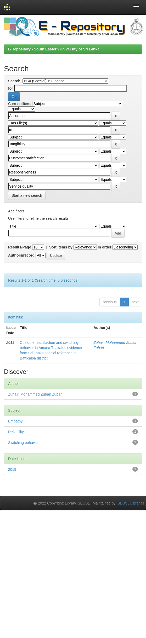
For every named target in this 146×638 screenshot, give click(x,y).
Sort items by (60, 247)
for (10, 88)
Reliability (16, 432)
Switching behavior (23, 442)
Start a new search (27, 195)
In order (104, 247)
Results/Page (19, 247)
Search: (14, 81)
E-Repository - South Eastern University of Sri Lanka (53, 49)
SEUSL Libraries (130, 503)
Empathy (15, 421)
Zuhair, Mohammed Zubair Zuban (35, 394)
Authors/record (21, 255)
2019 (12, 469)
